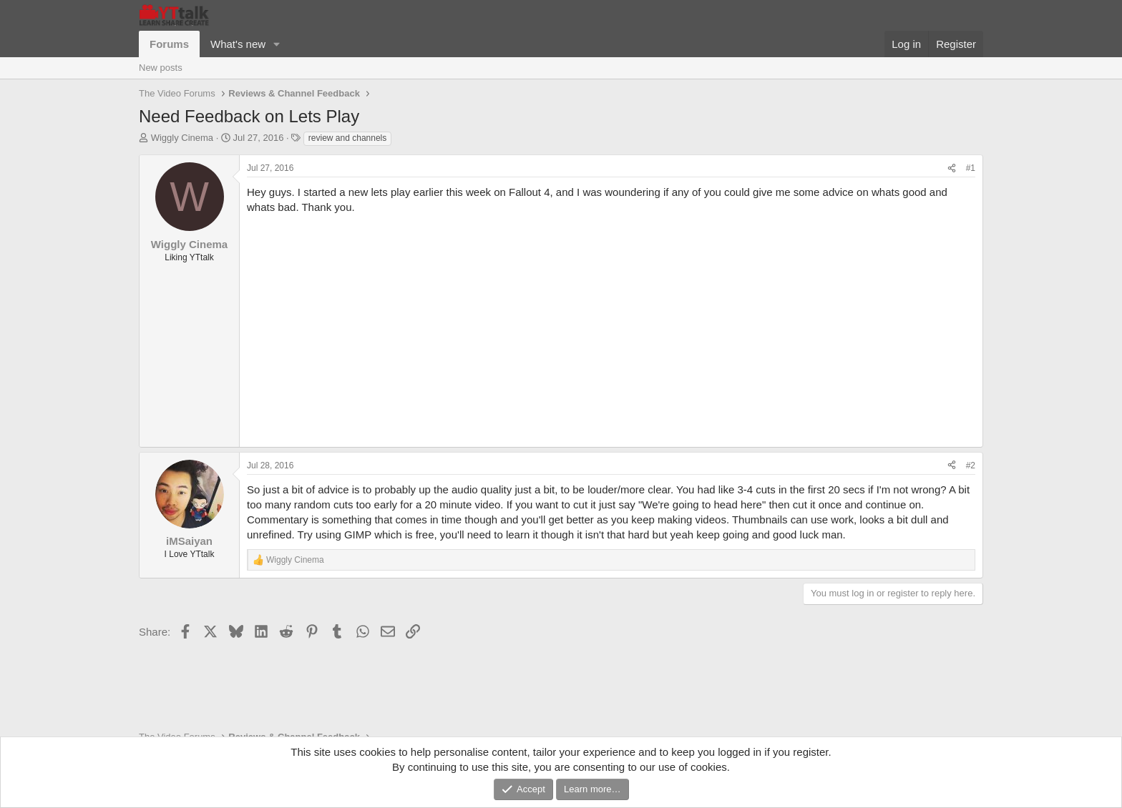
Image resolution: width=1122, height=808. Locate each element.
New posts (160, 67)
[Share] (951, 168)
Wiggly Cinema (182, 137)
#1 (970, 168)
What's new (237, 44)
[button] (277, 44)
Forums (169, 44)
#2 (970, 465)
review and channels (347, 138)
